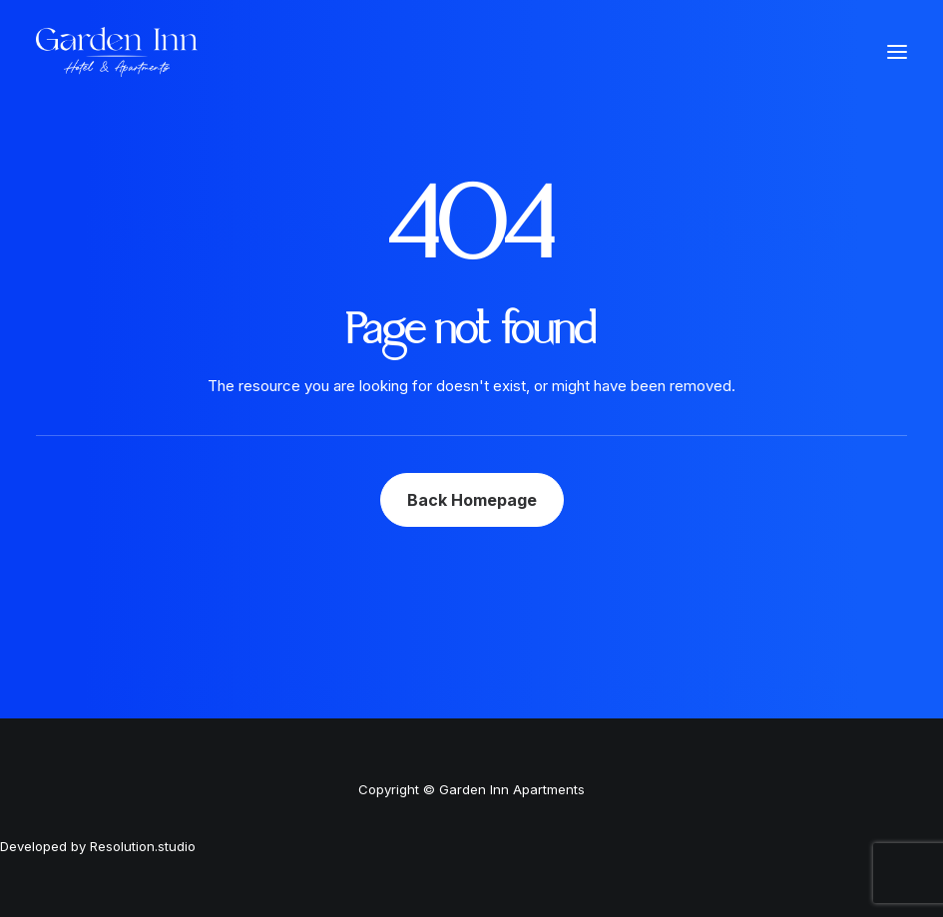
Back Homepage (472, 500)
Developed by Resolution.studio (98, 846)
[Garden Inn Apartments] (117, 52)
